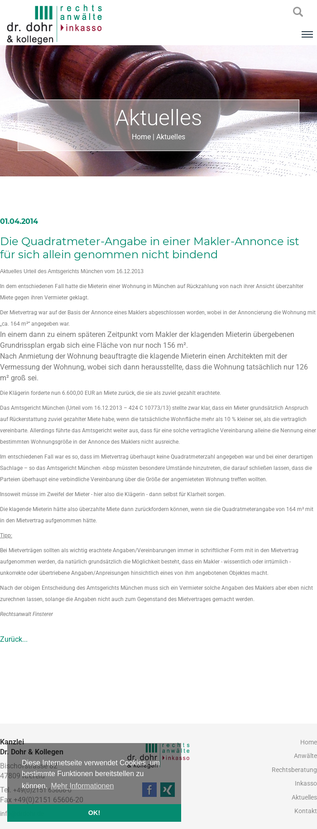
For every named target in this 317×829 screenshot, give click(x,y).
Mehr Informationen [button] (82, 786)
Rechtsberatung (294, 769)
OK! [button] (94, 812)
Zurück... (14, 639)
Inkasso (306, 783)
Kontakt (305, 811)
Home (141, 137)
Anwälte (305, 755)
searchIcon (298, 12)
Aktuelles (170, 137)
